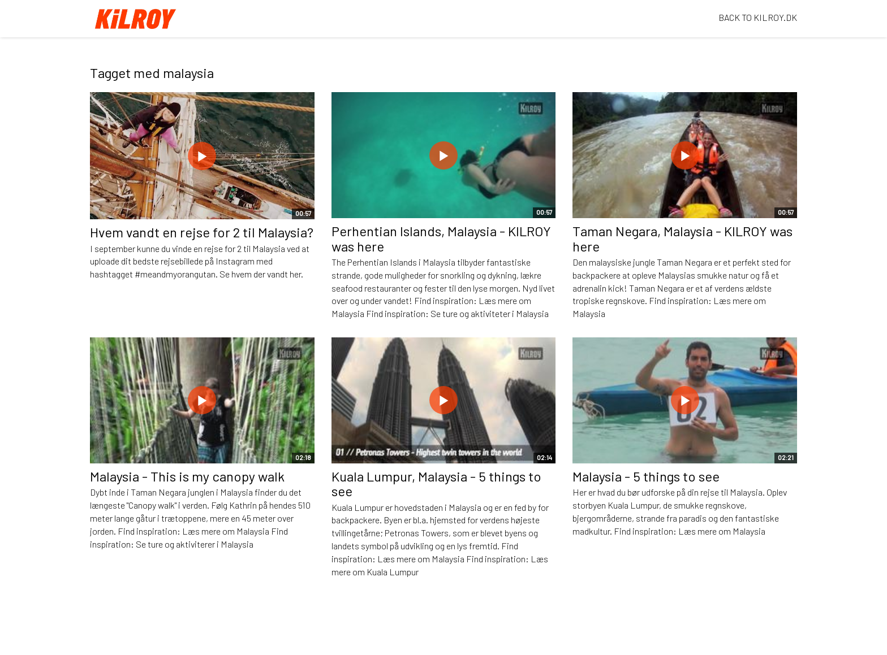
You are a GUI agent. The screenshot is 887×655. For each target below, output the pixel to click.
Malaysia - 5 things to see (646, 476)
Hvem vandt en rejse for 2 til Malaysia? (201, 232)
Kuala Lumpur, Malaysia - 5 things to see (436, 483)
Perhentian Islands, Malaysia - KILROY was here (441, 238)
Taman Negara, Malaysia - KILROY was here (682, 238)
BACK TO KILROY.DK (757, 17)
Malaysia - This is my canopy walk (187, 476)
